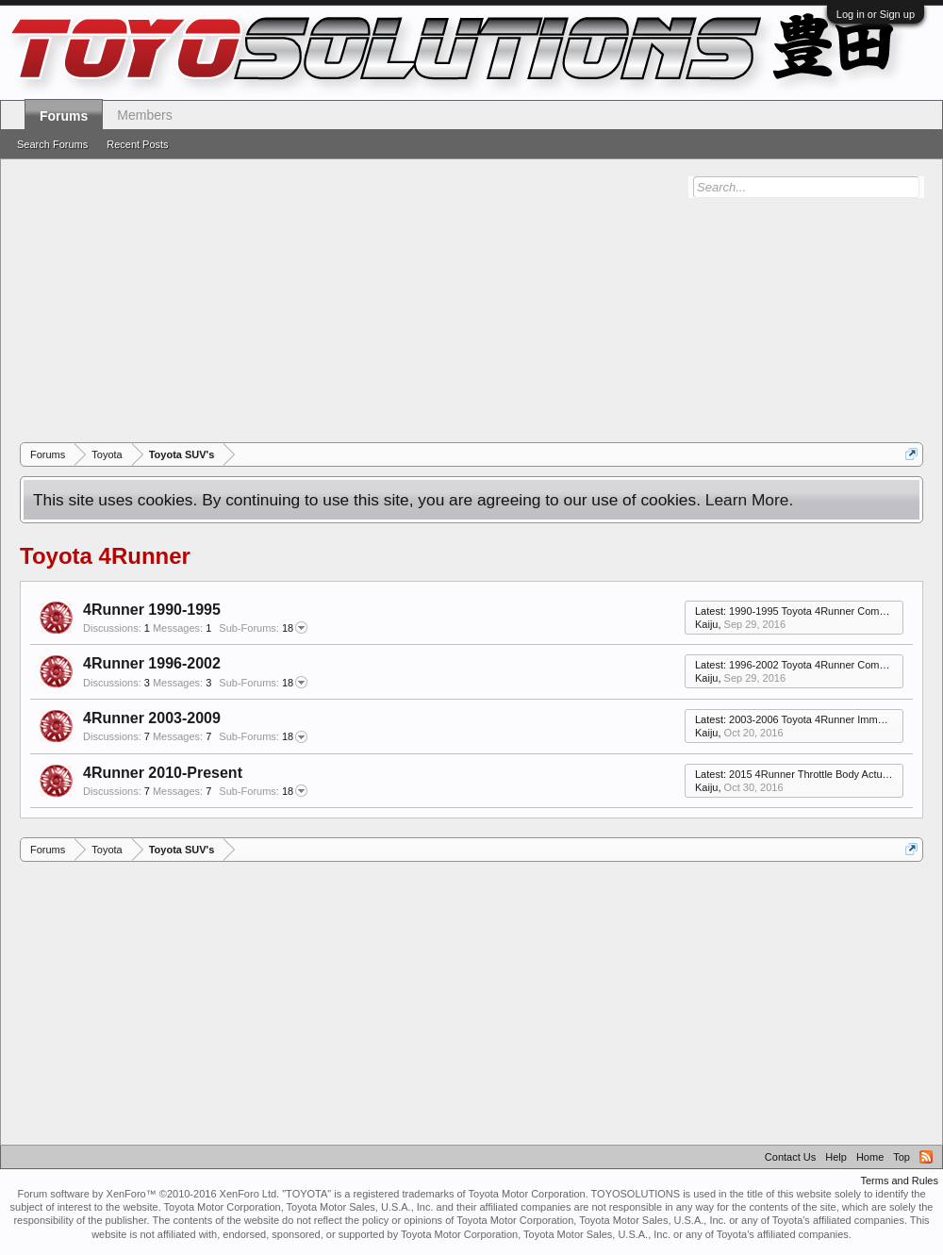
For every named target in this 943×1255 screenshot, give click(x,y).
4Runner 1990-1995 (152, 610)
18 (263, 628)
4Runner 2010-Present (162, 773)
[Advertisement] (481, 301)
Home (870, 1157)
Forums (64, 116)
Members (144, 115)
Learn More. (749, 499)
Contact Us (790, 1157)
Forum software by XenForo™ (148, 1193)
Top (901, 1157)
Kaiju (706, 624)
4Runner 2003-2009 (152, 718)
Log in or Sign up (875, 14)
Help (836, 1157)
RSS (926, 1157)
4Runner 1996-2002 (152, 663)
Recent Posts (137, 144)
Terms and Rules (899, 1180)
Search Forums (52, 144)
